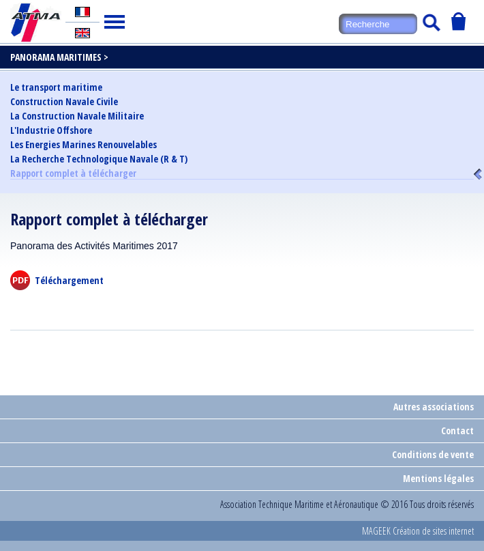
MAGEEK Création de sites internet (418, 530)
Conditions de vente (433, 454)
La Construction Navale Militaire (77, 116)
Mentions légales (438, 478)
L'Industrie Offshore (51, 130)
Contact (457, 430)
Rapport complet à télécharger (73, 174)
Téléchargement (69, 280)
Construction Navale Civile (64, 101)
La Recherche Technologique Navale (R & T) (98, 159)
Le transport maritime (56, 87)
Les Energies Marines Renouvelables (83, 144)
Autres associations (433, 406)
